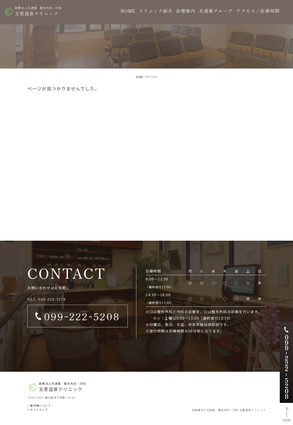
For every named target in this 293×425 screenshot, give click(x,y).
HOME (139, 76)
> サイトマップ (37, 410)
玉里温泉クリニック (38, 11)
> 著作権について (39, 405)
